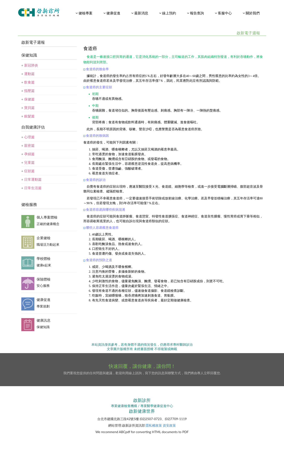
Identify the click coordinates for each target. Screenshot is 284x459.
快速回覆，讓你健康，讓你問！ (142, 366)
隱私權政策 (154, 425)
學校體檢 (43, 258)
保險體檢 (43, 279)
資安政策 (169, 425)
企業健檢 (43, 238)
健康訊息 (43, 320)
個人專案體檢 (47, 217)
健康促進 (43, 299)
